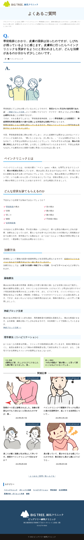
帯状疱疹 (10, 207)
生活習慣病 (63, 490)
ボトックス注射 (25, 490)
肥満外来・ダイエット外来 (14, 494)
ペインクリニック (16, 59)
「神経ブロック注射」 (16, 112)
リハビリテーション (40, 490)
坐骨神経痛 (11, 223)
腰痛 (28, 494)
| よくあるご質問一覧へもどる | (42, 476)
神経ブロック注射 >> (12, 328)
